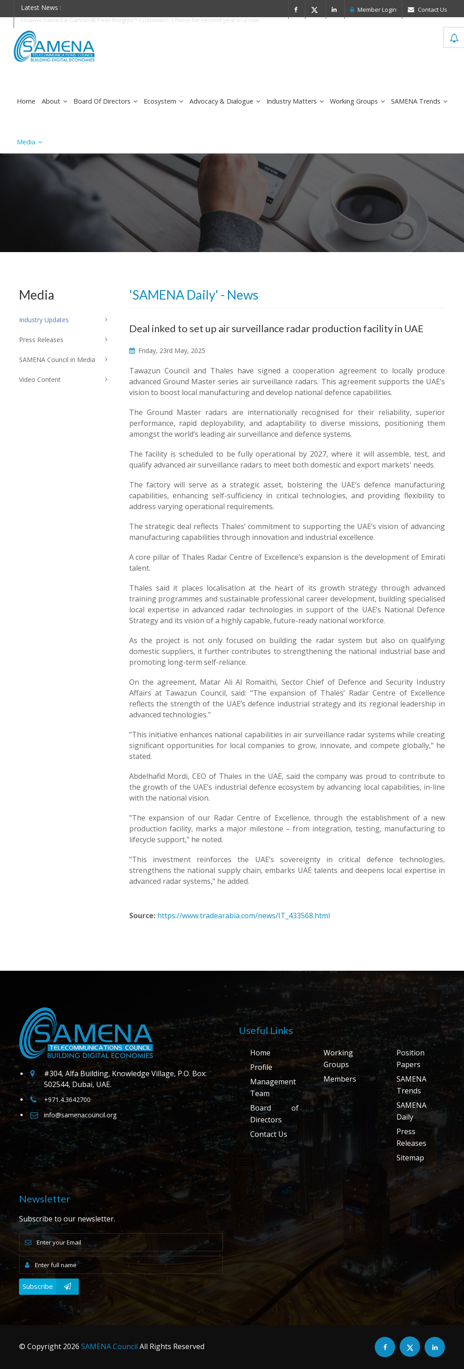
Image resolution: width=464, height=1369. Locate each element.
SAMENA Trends (419, 101)
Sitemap (410, 1158)
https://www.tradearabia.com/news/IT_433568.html (243, 916)
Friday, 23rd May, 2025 (167, 350)
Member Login (373, 9)
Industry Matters (295, 101)
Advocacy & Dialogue (224, 101)
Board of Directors (105, 101)
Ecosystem (163, 101)
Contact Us (427, 9)
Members (340, 1079)
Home (26, 101)
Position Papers (410, 1058)
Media (29, 142)
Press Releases (411, 1137)
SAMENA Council (109, 1346)
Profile (261, 1067)
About (54, 101)
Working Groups (357, 101)
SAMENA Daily (411, 1111)
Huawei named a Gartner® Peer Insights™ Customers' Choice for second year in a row (140, 20)
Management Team (273, 1087)
